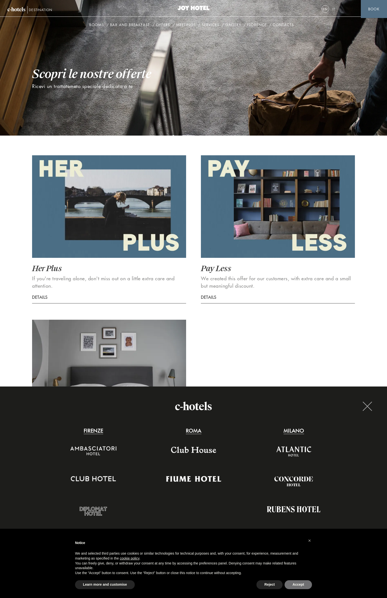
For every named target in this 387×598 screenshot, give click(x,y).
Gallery (233, 25)
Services (210, 25)
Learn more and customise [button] (105, 584)
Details (40, 297)
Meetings (186, 25)
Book (374, 9)
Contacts (283, 25)
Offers (163, 25)
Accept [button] (298, 584)
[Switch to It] (334, 9)
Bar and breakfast (130, 25)
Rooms (96, 25)
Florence (257, 25)
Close (367, 406)
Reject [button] (269, 584)
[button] (309, 541)
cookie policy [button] (129, 558)
